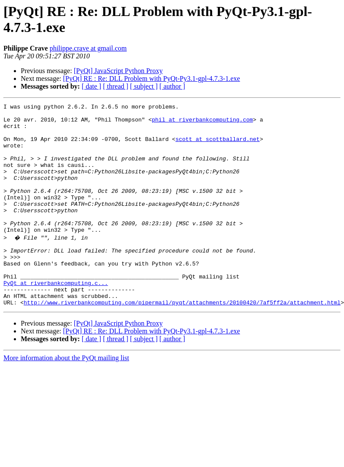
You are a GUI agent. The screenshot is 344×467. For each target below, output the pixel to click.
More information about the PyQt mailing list (66, 396)
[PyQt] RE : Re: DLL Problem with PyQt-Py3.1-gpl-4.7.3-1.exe (151, 78)
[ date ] (91, 86)
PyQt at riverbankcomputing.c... (55, 318)
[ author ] (172, 86)
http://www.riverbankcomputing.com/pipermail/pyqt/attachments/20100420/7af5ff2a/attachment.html (182, 341)
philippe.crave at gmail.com (88, 48)
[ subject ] (144, 86)
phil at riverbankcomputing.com (202, 123)
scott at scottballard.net (217, 146)
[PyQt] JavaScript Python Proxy (118, 70)
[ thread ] (115, 86)
